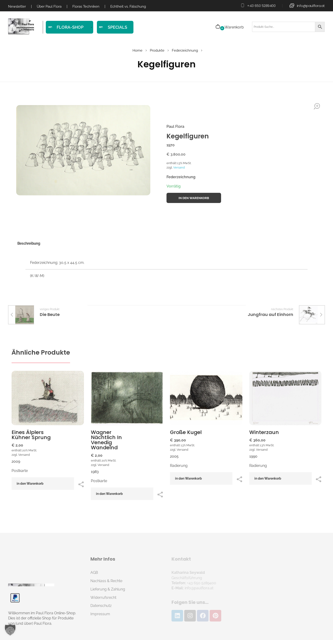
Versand (179, 167)
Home (137, 50)
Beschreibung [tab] (28, 243)
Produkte (157, 50)
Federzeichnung (185, 50)
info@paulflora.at (311, 5)
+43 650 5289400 (261, 5)
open (317, 106)
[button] (10, 630)
